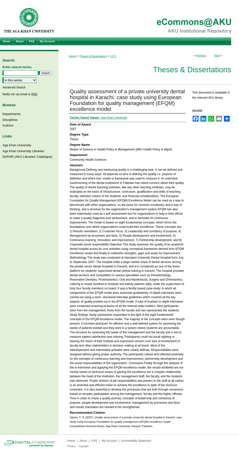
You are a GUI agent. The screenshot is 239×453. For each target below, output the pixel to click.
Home (72, 56)
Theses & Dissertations (93, 56)
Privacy (71, 446)
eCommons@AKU (149, 18)
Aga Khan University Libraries (23, 151)
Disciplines (10, 120)
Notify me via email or (19, 94)
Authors (7, 125)
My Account (109, 440)
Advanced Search (14, 87)
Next (217, 55)
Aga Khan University (16, 145)
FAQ (94, 440)
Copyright (83, 446)
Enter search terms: (17, 67)
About (83, 440)
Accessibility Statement (136, 440)
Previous (201, 55)
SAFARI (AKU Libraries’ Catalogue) (27, 156)
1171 (113, 56)
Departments (11, 114)
